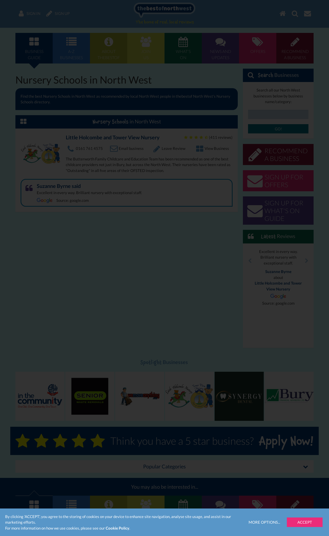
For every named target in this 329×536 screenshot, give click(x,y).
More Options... (264, 522)
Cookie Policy (117, 528)
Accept (304, 522)
